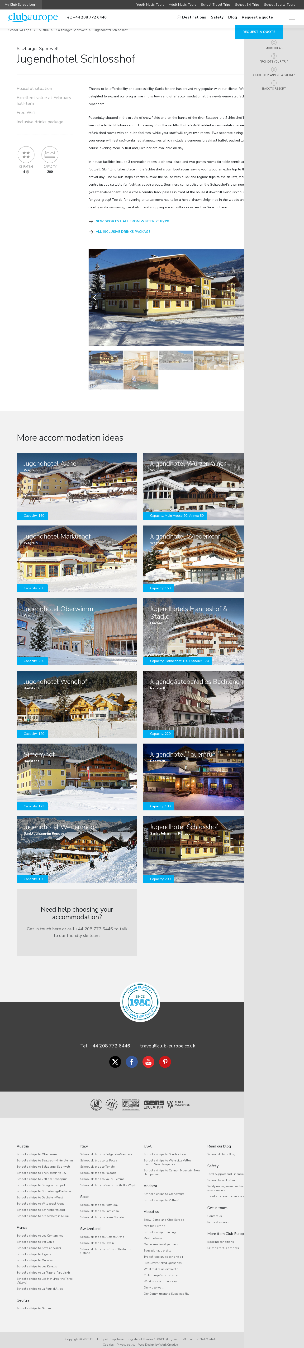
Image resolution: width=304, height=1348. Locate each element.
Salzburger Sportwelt (71, 30)
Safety (217, 17)
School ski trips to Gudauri (34, 1303)
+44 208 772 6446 (110, 1040)
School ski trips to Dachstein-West (40, 1192)
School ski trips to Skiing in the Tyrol (41, 1180)
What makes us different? (160, 1264)
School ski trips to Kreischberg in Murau (43, 1210)
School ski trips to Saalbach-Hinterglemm (45, 1155)
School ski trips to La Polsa (98, 1155)
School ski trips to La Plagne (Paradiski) (43, 1267)
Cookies (108, 1339)
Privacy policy (126, 1339)
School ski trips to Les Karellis (37, 1261)
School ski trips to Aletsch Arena (102, 1231)
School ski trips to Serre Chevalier (39, 1242)
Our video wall (153, 1282)
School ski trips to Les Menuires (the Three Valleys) (44, 1275)
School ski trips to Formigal (99, 1199)
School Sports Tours (279, 4)
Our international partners (161, 1239)
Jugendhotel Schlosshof (111, 30)
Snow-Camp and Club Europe (164, 1214)
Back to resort (292, 104)
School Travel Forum (221, 1175)
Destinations (191, 17)
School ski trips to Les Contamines (40, 1230)
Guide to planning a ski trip (292, 85)
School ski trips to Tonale (97, 1161)
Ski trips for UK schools (223, 1242)
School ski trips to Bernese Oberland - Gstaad (105, 1245)
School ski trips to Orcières (35, 1255)
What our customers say (160, 1276)
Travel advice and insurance (225, 1191)
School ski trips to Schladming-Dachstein (44, 1186)
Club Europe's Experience (160, 1270)
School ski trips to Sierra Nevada (102, 1212)
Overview (292, 34)
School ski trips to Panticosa (99, 1205)
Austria (44, 30)
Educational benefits (157, 1245)
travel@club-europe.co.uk (167, 1040)
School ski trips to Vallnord (162, 1195)
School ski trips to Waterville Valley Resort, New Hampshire (167, 1157)
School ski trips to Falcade (98, 1167)
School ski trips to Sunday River (165, 1149)
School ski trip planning (160, 1227)
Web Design (146, 1339)
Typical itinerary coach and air (163, 1251)
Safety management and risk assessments (226, 1183)
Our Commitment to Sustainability (166, 1288)
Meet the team (153, 1233)
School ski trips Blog (221, 1149)
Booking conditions (220, 1236)
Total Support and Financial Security (231, 1168)
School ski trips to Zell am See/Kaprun (42, 1173)
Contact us (214, 1210)
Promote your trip (292, 66)
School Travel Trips (216, 4)
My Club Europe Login (21, 4)
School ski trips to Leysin (97, 1237)
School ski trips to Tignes (34, 1249)
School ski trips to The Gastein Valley (41, 1167)
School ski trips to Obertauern (37, 1149)
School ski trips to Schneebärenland (41, 1204)
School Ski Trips (247, 4)
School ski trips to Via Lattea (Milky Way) (107, 1180)
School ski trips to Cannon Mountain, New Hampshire (172, 1167)
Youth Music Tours (150, 4)
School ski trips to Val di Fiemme (102, 1173)
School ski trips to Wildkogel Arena (41, 1198)
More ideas (292, 49)
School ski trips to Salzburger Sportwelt (43, 1161)
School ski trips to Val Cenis (35, 1236)
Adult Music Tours (182, 4)
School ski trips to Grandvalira (164, 1188)
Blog (232, 17)
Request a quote (257, 17)
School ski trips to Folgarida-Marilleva (106, 1149)
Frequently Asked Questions (163, 1257)
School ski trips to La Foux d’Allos (40, 1283)
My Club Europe (154, 1220)
